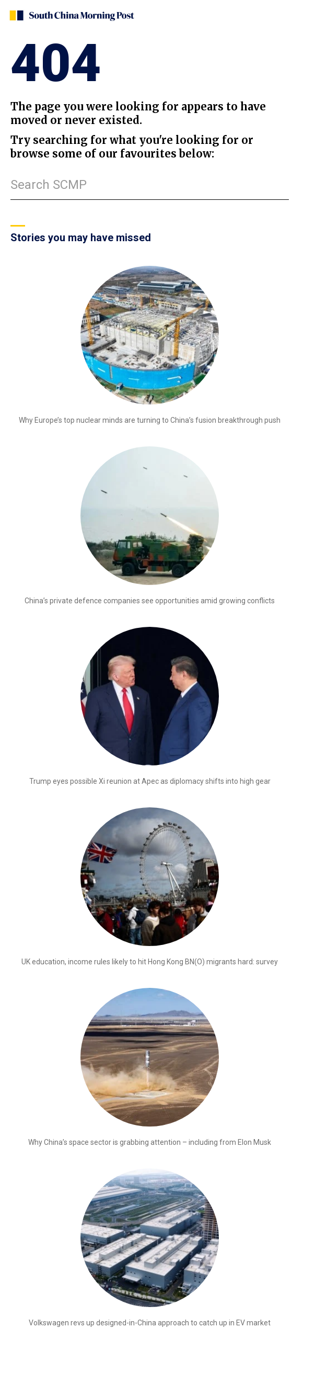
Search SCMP (48, 184)
